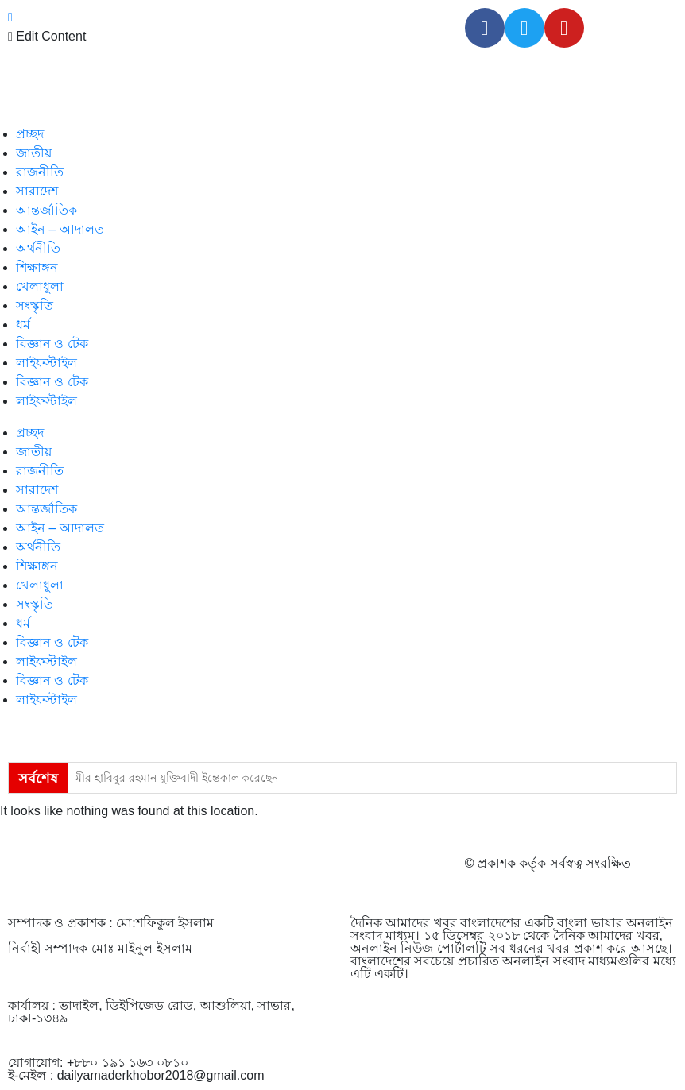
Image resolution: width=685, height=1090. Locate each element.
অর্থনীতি (38, 248)
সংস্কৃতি (34, 305)
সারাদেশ (37, 191)
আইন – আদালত (60, 229)
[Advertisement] (342, 1047)
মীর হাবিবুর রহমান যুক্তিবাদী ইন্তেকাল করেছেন (176, 777)
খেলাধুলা (40, 286)
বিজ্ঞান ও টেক (52, 343)
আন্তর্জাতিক (46, 210)
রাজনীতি (40, 172)
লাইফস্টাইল (46, 362)
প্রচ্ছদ (30, 134)
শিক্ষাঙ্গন (37, 267)
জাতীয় (34, 153)
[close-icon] (10, 17)
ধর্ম (23, 324)
